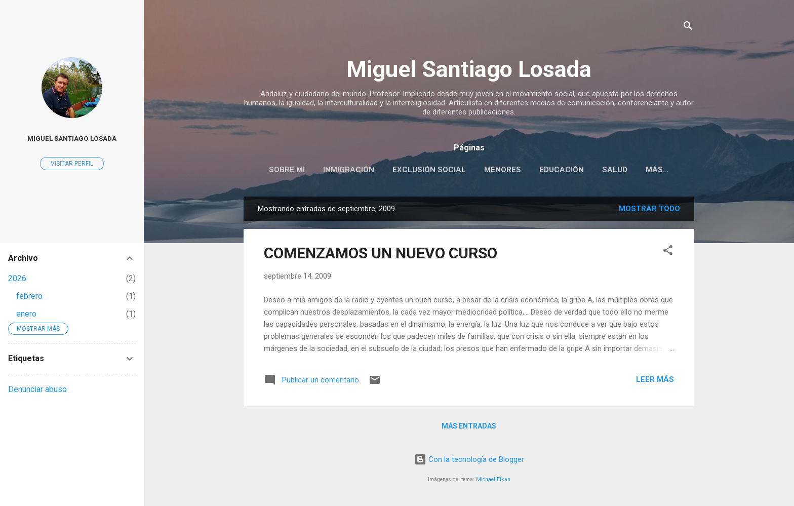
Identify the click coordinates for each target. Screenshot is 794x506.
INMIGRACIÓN (348, 169)
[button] (668, 252)
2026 (17, 278)
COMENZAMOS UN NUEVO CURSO (380, 253)
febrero (29, 296)
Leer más (655, 379)
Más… (657, 169)
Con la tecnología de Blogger (469, 459)
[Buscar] (688, 27)
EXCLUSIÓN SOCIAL (429, 169)
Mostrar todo (649, 208)
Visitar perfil (72, 163)
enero (26, 314)
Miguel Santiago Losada (468, 69)
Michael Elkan (493, 479)
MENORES (502, 169)
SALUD (614, 169)
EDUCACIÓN (561, 169)
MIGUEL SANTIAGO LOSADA (71, 138)
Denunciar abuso (37, 389)
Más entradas (469, 426)
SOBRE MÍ (287, 169)
